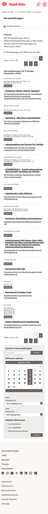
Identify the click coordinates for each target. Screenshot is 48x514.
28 (35, 383)
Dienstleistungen (10, 450)
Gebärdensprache (10, 495)
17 (14, 379)
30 (8, 387)
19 (25, 379)
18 (19, 379)
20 (30, 379)
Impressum (7, 481)
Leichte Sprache (9, 499)
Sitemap (5, 503)
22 (40, 379)
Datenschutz (7, 486)
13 (30, 375)
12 (25, 375)
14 (35, 375)
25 (19, 383)
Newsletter (7, 468)
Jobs (4, 455)
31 (14, 387)
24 (14, 383)
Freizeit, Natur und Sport (29, 12)
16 (8, 379)
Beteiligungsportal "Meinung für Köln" (23, 52)
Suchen (36, 353)
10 (14, 375)
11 (19, 375)
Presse (5, 464)
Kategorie (24, 410)
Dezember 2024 (24, 362)
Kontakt (5, 459)
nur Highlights (14, 428)
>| (35, 64)
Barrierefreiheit (9, 490)
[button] (44, 4)
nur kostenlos (14, 424)
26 (25, 383)
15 (40, 375)
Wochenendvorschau (18, 431)
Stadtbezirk (24, 399)
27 (30, 383)
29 (40, 383)
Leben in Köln (8, 12)
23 (8, 383)
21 (35, 379)
